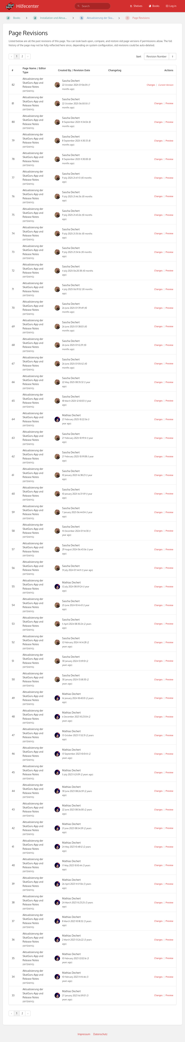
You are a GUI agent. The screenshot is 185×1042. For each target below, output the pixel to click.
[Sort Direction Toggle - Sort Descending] (172, 56)
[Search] (78, 6)
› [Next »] (27, 56)
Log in (171, 5)
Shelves (136, 5)
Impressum (84, 1034)
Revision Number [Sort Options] (157, 56)
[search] (92, 6)
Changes (151, 85)
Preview (169, 103)
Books (154, 5)
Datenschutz (100, 1034)
